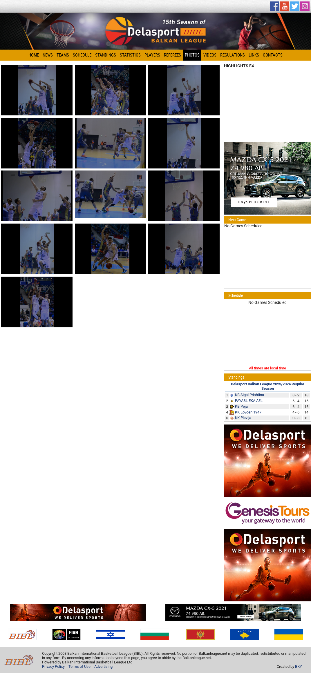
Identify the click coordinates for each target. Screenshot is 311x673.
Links (254, 55)
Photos (192, 55)
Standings (105, 55)
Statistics (130, 55)
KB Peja (241, 406)
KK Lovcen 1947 (248, 412)
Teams (63, 55)
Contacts (273, 55)
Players (152, 55)
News (48, 55)
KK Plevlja (243, 418)
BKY (298, 666)
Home (33, 55)
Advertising (103, 666)
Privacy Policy (53, 666)
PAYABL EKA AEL (249, 400)
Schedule (82, 55)
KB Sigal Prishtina (249, 395)
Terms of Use (79, 666)
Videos (209, 55)
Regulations (232, 55)
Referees (172, 55)
